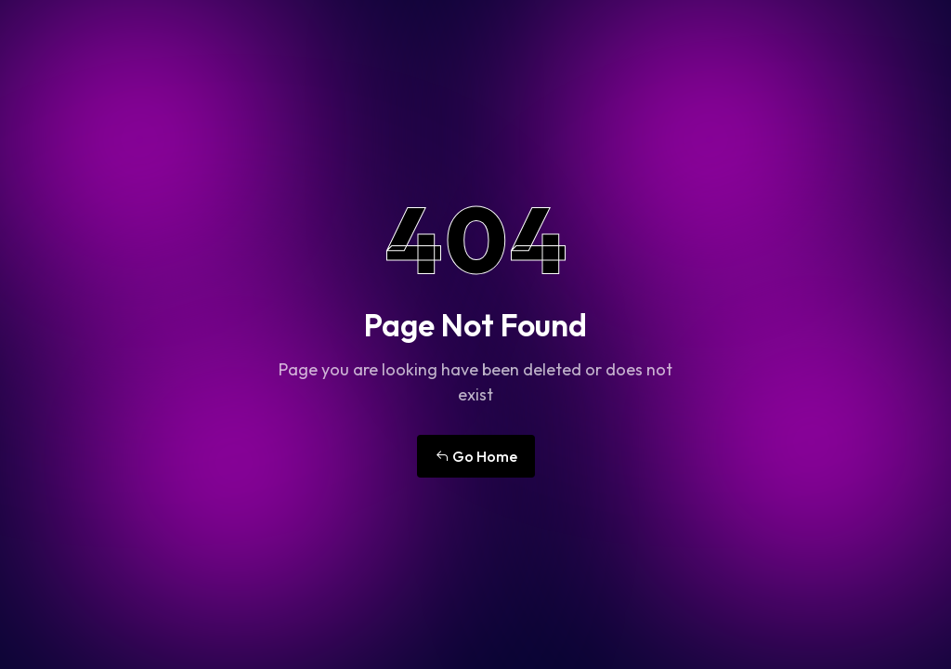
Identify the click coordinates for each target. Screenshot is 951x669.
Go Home (476, 456)
